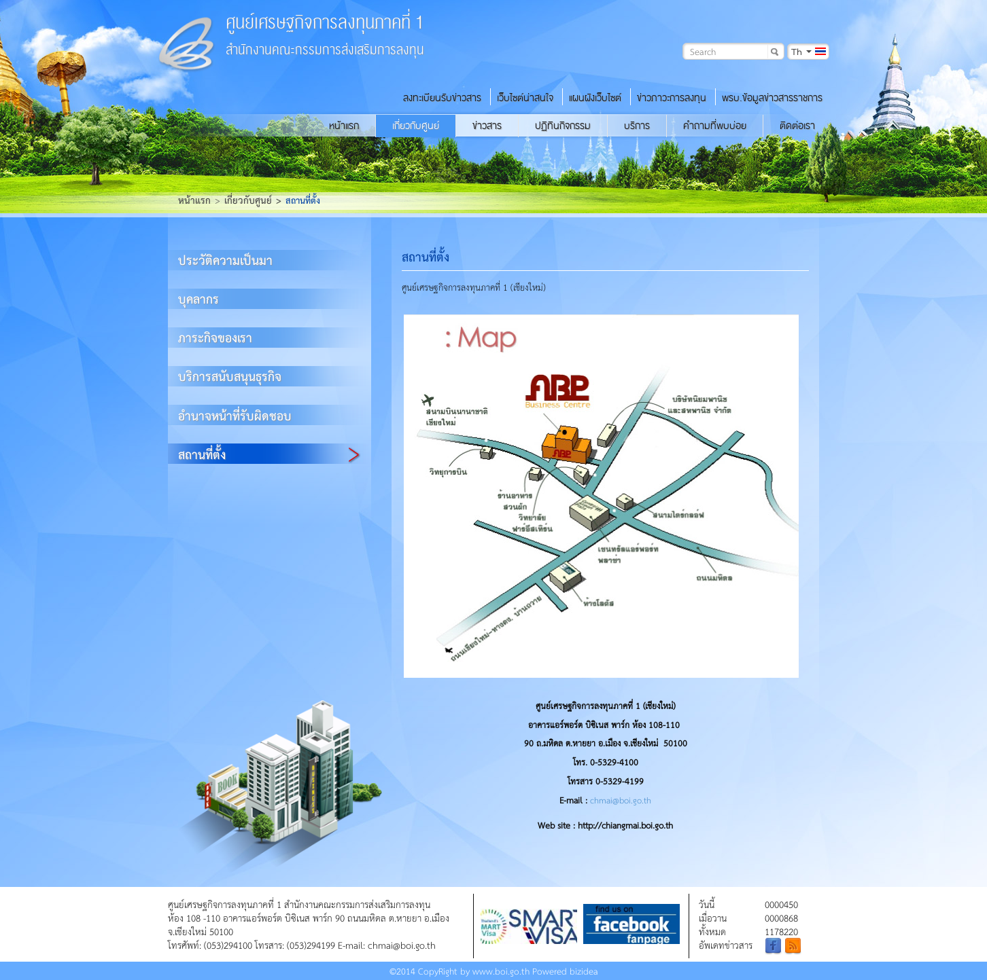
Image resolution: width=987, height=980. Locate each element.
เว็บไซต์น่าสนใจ (525, 97)
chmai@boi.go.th (620, 800)
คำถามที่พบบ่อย (714, 125)
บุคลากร (198, 298)
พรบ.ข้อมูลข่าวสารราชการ (772, 97)
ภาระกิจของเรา (215, 337)
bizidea (584, 971)
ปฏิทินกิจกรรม (563, 125)
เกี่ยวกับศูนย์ (415, 125)
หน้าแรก (344, 125)
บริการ (637, 125)
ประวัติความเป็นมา (225, 260)
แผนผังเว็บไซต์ (595, 97)
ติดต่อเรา (797, 125)
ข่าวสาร (487, 125)
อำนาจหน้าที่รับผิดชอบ (235, 415)
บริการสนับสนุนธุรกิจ (229, 376)
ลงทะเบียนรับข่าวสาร (442, 97)
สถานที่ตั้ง (202, 454)
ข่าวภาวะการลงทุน (671, 97)
